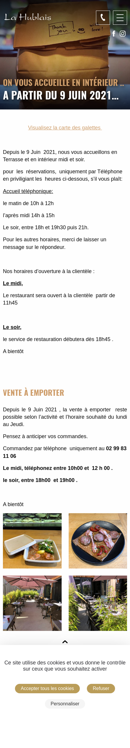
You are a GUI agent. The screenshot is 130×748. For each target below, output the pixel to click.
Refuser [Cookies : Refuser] (101, 688)
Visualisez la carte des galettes (65, 128)
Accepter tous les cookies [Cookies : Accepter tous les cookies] (47, 688)
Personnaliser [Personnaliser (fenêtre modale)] (65, 703)
